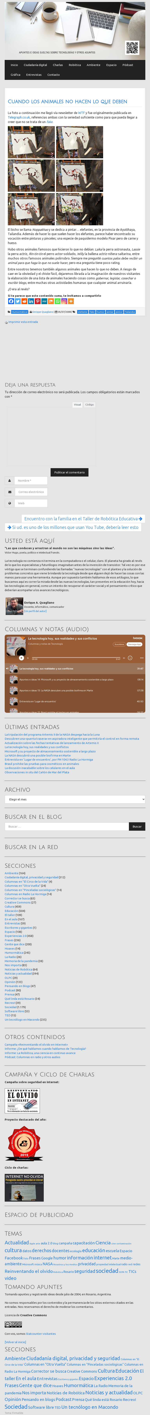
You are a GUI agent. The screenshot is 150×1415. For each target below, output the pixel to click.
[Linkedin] (31, 301)
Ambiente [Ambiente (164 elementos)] (15, 1358)
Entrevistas (34, 74)
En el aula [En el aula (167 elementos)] (26, 1378)
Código (89, 404)
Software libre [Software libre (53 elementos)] (41, 1407)
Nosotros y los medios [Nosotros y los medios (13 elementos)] (65, 1264)
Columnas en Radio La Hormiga (25, 894)
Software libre (14, 1011)
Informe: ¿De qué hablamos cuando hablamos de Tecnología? (45, 1048)
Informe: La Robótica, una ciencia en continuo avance (40, 1053)
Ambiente (93, 65)
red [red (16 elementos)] (130, 1264)
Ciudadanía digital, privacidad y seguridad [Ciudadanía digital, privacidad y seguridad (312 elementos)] (73, 1358)
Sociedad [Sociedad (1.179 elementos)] (16, 1406)
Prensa (9, 994)
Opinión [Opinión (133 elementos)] (13, 1399)
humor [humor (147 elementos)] (59, 1258)
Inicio (14, 65)
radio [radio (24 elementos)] (124, 1264)
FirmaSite (17, 1412)
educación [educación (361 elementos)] (93, 1250)
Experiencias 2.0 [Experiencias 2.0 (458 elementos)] (113, 1378)
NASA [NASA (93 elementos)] (48, 1264)
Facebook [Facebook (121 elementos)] (14, 1258)
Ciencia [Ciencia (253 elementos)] (103, 1242)
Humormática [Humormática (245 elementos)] (78, 1385)
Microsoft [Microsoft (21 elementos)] (28, 1264)
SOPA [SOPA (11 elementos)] (121, 1272)
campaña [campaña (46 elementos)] (65, 1243)
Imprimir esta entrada (23, 321)
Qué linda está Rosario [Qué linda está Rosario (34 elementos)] (103, 1399)
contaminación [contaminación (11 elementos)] (123, 1243)
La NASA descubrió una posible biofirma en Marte (38, 755)
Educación (11, 910)
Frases (9, 940)
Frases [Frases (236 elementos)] (12, 1385)
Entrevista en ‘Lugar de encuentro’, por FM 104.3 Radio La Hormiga (49, 759)
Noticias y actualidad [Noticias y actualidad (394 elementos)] (109, 1392)
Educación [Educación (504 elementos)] (127, 1371)
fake (49, 122)
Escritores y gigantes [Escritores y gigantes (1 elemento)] (68, 1379)
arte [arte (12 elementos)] (38, 1243)
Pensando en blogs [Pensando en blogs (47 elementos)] (38, 1399)
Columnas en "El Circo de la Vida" (26, 881)
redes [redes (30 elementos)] (136, 1264)
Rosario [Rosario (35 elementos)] (68, 1271)
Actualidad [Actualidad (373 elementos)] (17, 1242)
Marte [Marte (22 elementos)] (116, 1258)
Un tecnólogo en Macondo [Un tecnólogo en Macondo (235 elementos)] (89, 1407)
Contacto (53, 74)
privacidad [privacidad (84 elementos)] (87, 1264)
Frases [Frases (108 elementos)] (35, 1258)
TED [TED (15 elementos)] (57, 1407)
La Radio (10, 957)
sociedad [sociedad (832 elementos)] (107, 1271)
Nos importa (13, 965)
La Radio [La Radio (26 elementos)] (101, 1386)
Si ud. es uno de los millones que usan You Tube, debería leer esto (73, 527)
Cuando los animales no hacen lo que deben (67, 101)
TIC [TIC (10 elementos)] (126, 1272)
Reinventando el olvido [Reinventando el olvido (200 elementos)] (29, 1271)
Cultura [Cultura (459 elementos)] (106, 1371)
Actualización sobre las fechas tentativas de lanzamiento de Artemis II (52, 743)
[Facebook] (11, 301)
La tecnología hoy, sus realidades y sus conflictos (37, 747)
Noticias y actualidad (18, 973)
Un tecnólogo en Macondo (22, 1019)
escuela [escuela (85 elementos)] (112, 1251)
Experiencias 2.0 (15, 935)
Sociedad (11, 1007)
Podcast (10, 990)
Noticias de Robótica (18, 969)
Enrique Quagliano (42, 311)
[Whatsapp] (58, 301)
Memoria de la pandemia (21, 961)
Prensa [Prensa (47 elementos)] (78, 1399)
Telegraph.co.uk (19, 117)
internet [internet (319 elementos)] (103, 1257)
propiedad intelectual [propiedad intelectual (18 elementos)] (108, 1264)
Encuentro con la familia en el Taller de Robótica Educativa (83, 518)
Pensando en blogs (17, 986)
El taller (10, 915)
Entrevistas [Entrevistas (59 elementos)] (47, 1378)
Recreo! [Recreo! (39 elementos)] (129, 1399)
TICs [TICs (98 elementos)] (132, 1271)
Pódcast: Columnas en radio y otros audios (32, 1057)
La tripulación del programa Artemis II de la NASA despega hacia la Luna (52, 734)
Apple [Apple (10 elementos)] (32, 1243)
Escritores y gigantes (18, 927)
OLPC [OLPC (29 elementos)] (138, 1393)
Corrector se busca (17, 898)
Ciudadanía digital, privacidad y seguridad (31, 877)
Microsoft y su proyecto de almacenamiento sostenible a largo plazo (50, 751)
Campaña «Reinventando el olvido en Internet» (36, 1044)
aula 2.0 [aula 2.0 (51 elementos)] (46, 1243)
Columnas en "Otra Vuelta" (22, 885)
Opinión (10, 982)
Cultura (9, 906)
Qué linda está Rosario (20, 998)
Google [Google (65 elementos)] (47, 1258)
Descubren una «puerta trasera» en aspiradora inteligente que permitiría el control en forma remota (72, 738)
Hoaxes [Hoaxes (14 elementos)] (57, 1386)
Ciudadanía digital (35, 65)
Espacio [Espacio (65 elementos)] (126, 1251)
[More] (71, 301)
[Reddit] (24, 301)
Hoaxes (10, 948)
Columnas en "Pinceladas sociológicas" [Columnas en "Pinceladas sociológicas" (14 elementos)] (95, 1364)
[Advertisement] (34, 352)
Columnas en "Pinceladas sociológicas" (30, 890)
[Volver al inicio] (15, 1342)
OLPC (8, 977)
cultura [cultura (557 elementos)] (13, 1250)
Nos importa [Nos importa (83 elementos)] (34, 1392)
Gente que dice (15, 944)
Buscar (137, 826)
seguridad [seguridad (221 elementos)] (84, 1271)
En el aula (11, 919)
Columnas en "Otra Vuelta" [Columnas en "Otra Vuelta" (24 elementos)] (45, 1364)
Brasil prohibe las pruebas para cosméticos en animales (42, 763)
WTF (81, 113)
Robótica (75, 65)
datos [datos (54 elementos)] (26, 1251)
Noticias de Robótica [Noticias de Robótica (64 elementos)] (66, 1393)
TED (8, 1015)
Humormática (14, 952)
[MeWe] (44, 301)
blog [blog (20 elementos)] (55, 1243)
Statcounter (34, 1333)
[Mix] (51, 301)
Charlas (58, 65)
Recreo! (10, 1002)
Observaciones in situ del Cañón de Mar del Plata (37, 772)
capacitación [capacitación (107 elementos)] (84, 1243)
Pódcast (127, 65)
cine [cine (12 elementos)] (113, 1243)
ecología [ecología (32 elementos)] (76, 1251)
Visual (77, 404)
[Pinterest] (38, 301)
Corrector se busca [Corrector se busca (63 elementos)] (48, 1371)
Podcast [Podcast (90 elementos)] (63, 1399)
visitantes (49, 1333)
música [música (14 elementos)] (38, 1264)
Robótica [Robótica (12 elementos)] (58, 1272)
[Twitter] (18, 301)
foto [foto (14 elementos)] (26, 1258)
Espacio (111, 65)
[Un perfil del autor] (35, 611)
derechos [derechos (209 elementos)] (41, 1250)
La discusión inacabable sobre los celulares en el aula (40, 768)
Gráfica (15, 74)
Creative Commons (18, 902)
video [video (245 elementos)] (10, 1278)
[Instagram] (64, 301)
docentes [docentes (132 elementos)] (61, 1250)
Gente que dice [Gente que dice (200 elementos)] (35, 1385)
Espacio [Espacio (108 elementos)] (86, 1378)
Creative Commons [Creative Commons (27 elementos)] (82, 1371)
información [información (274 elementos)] (80, 1257)
